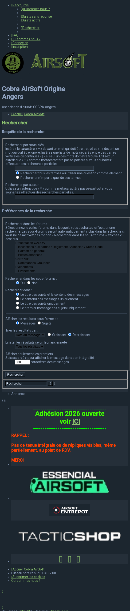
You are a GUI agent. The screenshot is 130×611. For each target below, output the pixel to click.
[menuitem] (35, 9)
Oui (20, 283)
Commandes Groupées (71, 263)
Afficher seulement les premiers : (29, 354)
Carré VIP (71, 259)
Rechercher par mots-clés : (25, 145)
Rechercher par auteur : (22, 185)
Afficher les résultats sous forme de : (32, 319)
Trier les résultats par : (21, 330)
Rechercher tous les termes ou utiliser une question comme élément (69, 173)
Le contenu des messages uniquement (47, 299)
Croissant (57, 335)
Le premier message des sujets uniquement (51, 308)
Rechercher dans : (18, 290)
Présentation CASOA (71, 243)
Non (32, 283)
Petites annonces (71, 255)
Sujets (44, 323)
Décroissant (79, 335)
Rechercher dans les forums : (27, 224)
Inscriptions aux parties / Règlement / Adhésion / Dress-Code (71, 247)
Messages (26, 323)
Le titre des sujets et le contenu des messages (52, 294)
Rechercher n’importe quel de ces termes (48, 178)
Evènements (71, 267)
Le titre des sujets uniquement (40, 303)
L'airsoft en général (71, 251)
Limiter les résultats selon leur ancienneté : (36, 342)
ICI (76, 421)
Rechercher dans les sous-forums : (31, 278)
